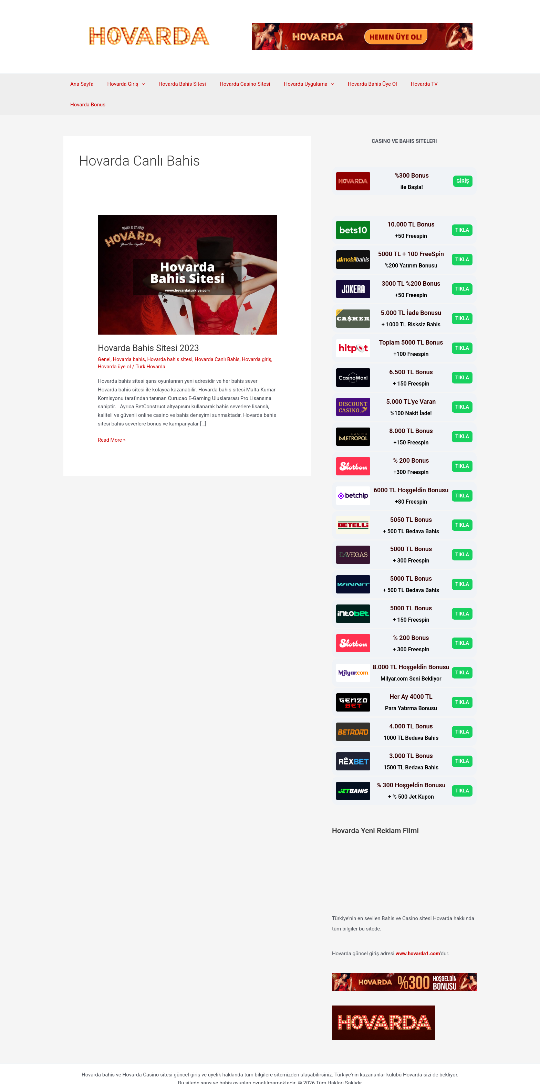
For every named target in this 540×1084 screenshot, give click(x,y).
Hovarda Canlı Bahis (221, 339)
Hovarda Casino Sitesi (233, 84)
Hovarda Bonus (443, 84)
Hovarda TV (401, 84)
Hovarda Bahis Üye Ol (353, 84)
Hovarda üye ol (127, 346)
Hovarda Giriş (120, 84)
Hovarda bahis (129, 339)
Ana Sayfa (80, 84)
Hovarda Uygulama (293, 84)
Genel (104, 339)
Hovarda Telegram (270, 1071)
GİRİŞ (462, 160)
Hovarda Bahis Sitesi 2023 (150, 327)
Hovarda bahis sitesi (171, 339)
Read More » (112, 419)
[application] (136, 84)
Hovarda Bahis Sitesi (173, 84)
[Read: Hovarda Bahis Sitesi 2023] (187, 254)
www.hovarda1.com (419, 933)
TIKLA (462, 209)
